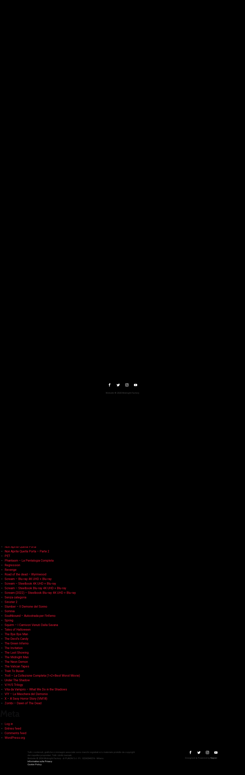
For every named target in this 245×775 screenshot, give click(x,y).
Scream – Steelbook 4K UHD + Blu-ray (30, 583)
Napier (213, 758)
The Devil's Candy (16, 639)
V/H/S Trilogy (14, 685)
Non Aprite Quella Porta (20, 547)
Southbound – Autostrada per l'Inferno (30, 616)
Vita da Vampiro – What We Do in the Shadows (36, 689)
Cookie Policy (34, 764)
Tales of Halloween (18, 629)
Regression (12, 565)
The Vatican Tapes (17, 666)
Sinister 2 (11, 602)
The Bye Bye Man (16, 634)
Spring (9, 620)
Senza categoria (15, 597)
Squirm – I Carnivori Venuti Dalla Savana (31, 625)
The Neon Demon (16, 662)
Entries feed (13, 728)
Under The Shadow (17, 680)
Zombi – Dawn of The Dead (23, 703)
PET (7, 556)
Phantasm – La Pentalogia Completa (29, 560)
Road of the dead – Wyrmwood (25, 574)
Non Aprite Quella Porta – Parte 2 (27, 551)
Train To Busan (14, 671)
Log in (9, 724)
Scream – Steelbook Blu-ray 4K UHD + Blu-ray (35, 588)
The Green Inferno (17, 643)
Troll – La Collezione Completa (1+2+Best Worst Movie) (42, 675)
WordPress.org (15, 738)
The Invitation (14, 648)
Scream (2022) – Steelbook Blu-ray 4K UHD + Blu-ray (40, 593)
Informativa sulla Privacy (39, 761)
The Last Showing (17, 652)
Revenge (11, 570)
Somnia (10, 611)
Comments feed (15, 733)
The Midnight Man (17, 657)
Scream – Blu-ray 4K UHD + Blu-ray (28, 579)
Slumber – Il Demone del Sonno (26, 606)
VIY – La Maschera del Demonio (26, 694)
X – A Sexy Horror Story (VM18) (26, 698)
